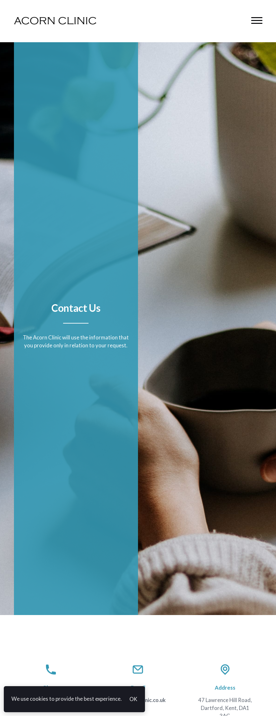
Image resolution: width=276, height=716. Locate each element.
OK (133, 699)
